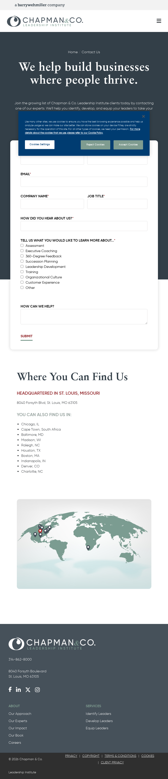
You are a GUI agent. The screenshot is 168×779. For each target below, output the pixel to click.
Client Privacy (112, 762)
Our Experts (18, 721)
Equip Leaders (97, 728)
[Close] (143, 116)
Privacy (71, 756)
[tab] (71, 756)
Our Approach (20, 714)
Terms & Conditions (120, 756)
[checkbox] (83, 266)
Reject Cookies (95, 144)
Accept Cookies (128, 144)
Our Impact (18, 728)
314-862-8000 (20, 659)
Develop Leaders (99, 721)
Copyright (91, 756)
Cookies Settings (40, 144)
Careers (15, 742)
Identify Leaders (98, 714)
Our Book (16, 735)
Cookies (147, 756)
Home (73, 52)
